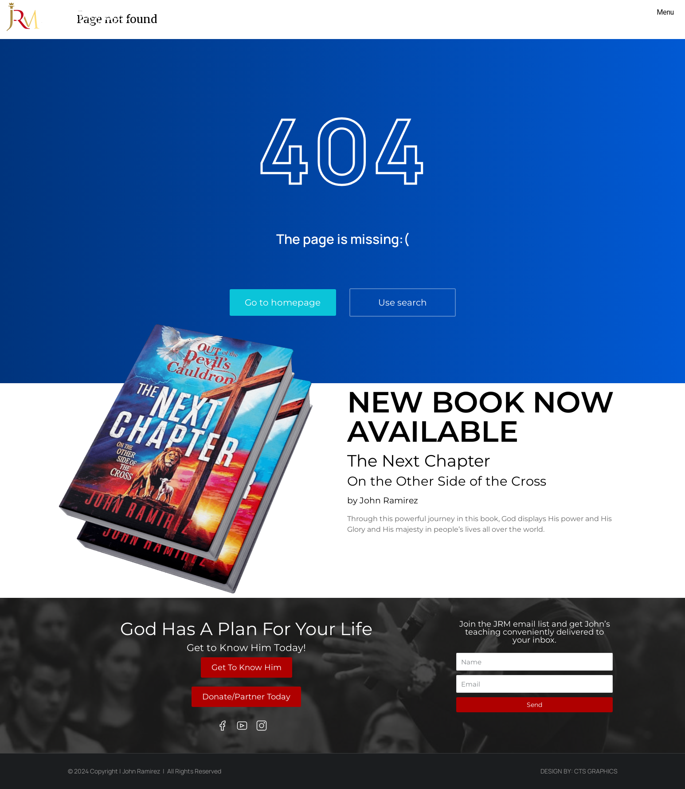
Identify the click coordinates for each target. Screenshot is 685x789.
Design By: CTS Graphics (579, 771)
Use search (402, 302)
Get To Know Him (246, 667)
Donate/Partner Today (246, 697)
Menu (665, 12)
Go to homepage (283, 302)
